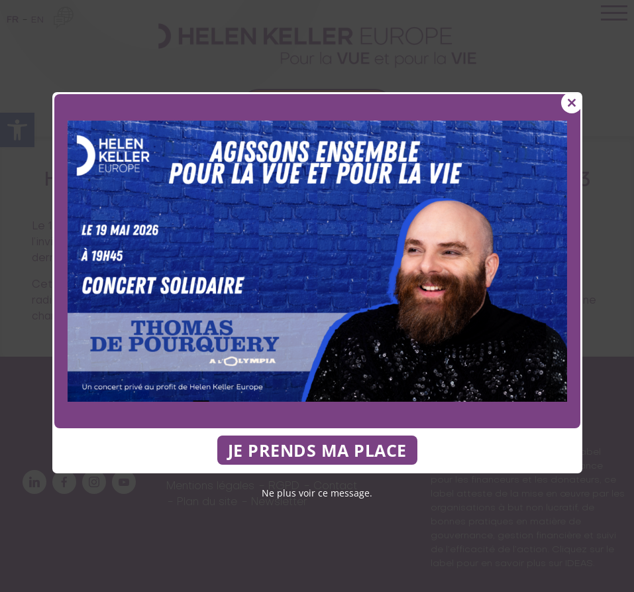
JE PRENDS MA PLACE (317, 450)
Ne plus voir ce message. (317, 493)
